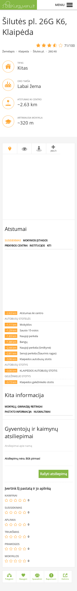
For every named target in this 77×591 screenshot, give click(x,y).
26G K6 (52, 51)
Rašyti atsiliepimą (53, 474)
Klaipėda (23, 51)
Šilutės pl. (38, 51)
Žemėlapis (8, 51)
